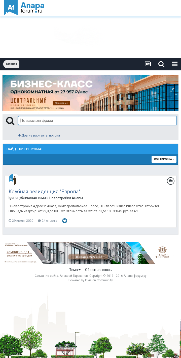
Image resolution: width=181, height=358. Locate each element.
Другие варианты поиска (39, 135)
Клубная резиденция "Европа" (44, 192)
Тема (75, 270)
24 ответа (47, 220)
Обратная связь (98, 270)
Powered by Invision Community (90, 280)
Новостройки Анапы (66, 198)
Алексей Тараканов (74, 276)
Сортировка (164, 159)
